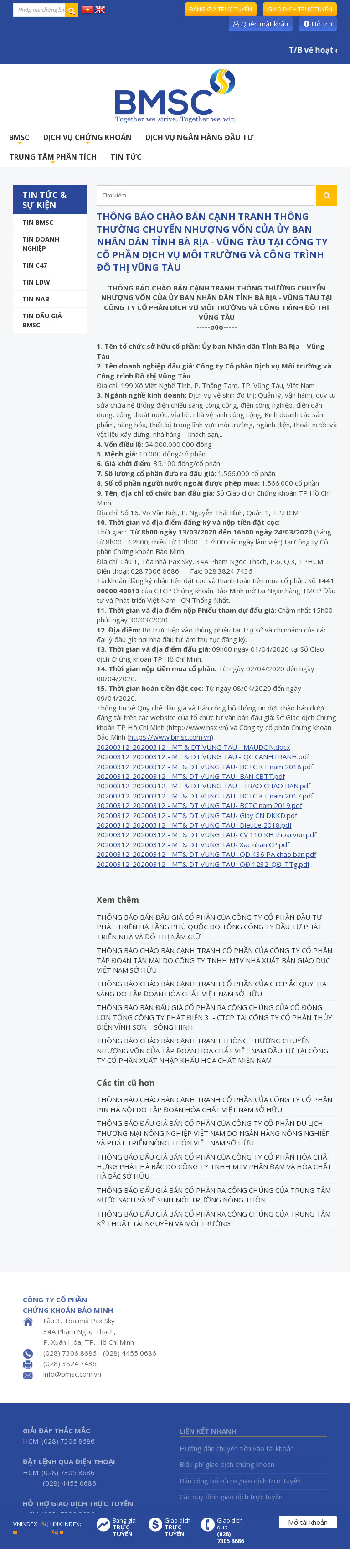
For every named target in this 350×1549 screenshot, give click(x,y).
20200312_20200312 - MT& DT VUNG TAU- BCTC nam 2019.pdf (199, 805)
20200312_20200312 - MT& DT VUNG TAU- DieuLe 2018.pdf (194, 824)
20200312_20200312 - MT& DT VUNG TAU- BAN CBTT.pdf (191, 776)
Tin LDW (36, 282)
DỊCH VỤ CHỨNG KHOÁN (87, 139)
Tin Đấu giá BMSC (42, 320)
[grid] (206, 805)
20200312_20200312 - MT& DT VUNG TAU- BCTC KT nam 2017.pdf (205, 795)
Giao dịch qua (230, 1530)
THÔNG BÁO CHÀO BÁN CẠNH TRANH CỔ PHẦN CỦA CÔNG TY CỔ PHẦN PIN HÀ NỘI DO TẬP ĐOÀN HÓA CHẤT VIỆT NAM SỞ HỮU (214, 1104)
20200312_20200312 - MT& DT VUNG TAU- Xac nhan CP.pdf (193, 844)
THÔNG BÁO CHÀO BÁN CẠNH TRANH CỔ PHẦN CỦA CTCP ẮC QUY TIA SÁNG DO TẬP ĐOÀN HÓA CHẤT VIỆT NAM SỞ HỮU (211, 988)
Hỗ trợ (318, 23)
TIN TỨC (126, 157)
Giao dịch (178, 1527)
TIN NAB (35, 299)
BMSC (19, 139)
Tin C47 (34, 265)
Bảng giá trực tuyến (221, 9)
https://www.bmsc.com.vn (170, 736)
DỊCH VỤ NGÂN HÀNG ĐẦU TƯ (199, 137)
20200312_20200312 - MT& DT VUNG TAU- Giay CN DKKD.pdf (197, 815)
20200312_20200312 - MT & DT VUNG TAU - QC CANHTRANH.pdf (203, 756)
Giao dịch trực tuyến (300, 9)
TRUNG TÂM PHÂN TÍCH (53, 159)
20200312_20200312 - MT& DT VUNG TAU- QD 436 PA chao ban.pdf (206, 854)
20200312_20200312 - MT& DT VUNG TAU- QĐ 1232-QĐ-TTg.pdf (203, 864)
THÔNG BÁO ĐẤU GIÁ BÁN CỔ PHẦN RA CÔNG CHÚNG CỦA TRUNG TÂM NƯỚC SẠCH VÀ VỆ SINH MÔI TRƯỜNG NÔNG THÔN (214, 1195)
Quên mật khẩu (260, 23)
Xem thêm (118, 899)
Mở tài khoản (308, 1522)
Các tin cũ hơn (125, 1082)
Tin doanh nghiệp (40, 244)
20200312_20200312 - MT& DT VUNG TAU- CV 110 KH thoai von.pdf (206, 834)
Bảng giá (126, 1527)
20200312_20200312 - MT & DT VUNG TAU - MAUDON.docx (193, 746)
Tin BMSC (37, 222)
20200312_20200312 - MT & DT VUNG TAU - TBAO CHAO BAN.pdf (203, 785)
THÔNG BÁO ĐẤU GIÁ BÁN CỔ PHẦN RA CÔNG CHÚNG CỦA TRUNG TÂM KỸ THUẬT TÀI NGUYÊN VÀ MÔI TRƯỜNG (214, 1218)
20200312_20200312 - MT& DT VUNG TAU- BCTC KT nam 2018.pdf (205, 766)
